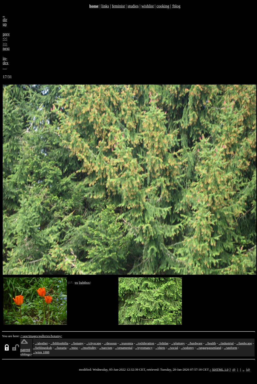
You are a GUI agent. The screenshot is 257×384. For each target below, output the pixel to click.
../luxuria (60, 348)
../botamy (77, 343)
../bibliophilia (59, 343)
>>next (6, 46)
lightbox (84, 282)
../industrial (226, 343)
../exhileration (145, 343)
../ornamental (123, 348)
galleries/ (45, 336)
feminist (118, 6)
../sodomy (187, 348)
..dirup (5, 19)
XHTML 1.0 (220, 369)
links (105, 6)
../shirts (160, 348)
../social (173, 348)
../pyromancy (143, 348)
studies (133, 6)
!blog (176, 6)
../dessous (110, 343)
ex (76, 282)
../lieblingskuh (42, 348)
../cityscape (93, 343)
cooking (162, 6)
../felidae (163, 343)
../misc (73, 348)
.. (243, 369)
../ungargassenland (209, 348)
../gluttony (178, 343)
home (93, 6)
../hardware (195, 343)
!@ (248, 369)
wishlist (147, 6)
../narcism (105, 348)
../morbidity (88, 348)
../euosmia (126, 343)
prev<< (6, 36)
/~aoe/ (25, 336)
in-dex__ (5, 62)
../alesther (41, 343)
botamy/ (56, 336)
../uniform (230, 348)
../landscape (244, 343)
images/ (34, 336)
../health (210, 343)
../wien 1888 (41, 352)
